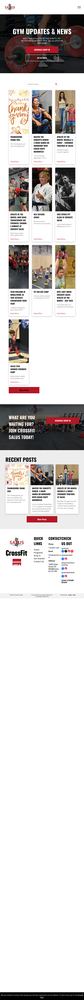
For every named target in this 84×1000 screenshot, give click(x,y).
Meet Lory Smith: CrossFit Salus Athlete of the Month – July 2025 (65, 296)
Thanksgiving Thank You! (16, 138)
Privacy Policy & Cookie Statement (42, 595)
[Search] (42, 84)
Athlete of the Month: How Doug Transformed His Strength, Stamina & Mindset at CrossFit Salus (18, 222)
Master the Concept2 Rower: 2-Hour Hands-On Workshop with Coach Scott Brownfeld (41, 144)
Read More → (15, 162)
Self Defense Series (39, 216)
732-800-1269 (53, 548)
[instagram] (69, 551)
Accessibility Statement (42, 596)
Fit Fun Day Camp (41, 291)
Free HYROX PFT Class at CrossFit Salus (65, 217)
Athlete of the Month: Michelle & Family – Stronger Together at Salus (65, 141)
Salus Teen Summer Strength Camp (18, 369)
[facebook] (62, 551)
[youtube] (72, 551)
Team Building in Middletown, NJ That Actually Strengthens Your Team (18, 297)
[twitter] (66, 551)
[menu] (79, 7)
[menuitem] (41, 549)
